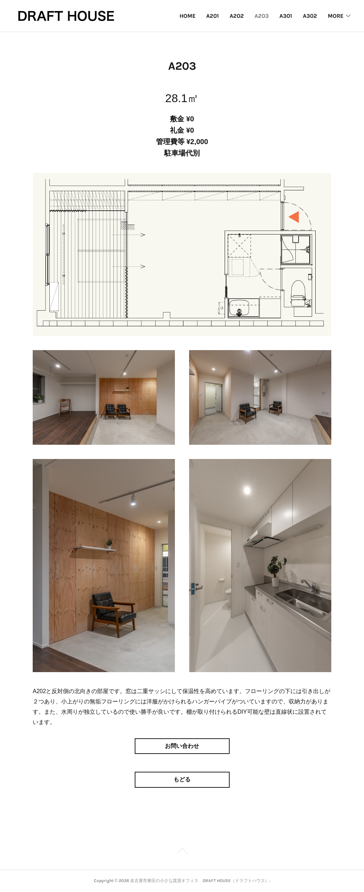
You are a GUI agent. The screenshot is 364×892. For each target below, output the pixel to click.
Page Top (182, 852)
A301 (285, 15)
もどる (182, 779)
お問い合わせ (182, 746)
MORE (335, 15)
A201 (212, 15)
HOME (188, 15)
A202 (237, 15)
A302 (310, 15)
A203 (262, 15)
